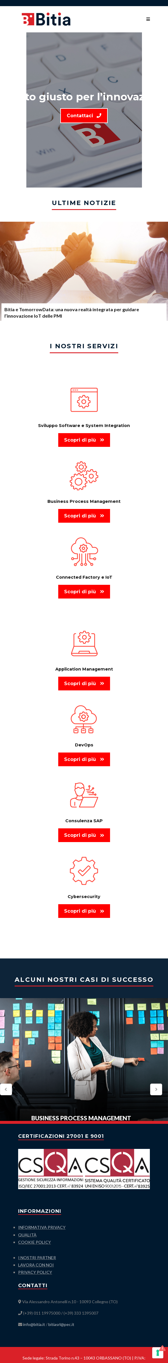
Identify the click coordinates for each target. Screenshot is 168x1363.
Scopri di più (84, 440)
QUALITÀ (27, 1234)
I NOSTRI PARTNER (37, 1257)
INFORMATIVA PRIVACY (42, 1227)
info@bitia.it (34, 1324)
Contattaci (84, 115)
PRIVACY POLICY (35, 1272)
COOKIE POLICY (34, 1242)
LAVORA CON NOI (36, 1264)
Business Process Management (81, 1118)
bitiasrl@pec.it (61, 1324)
